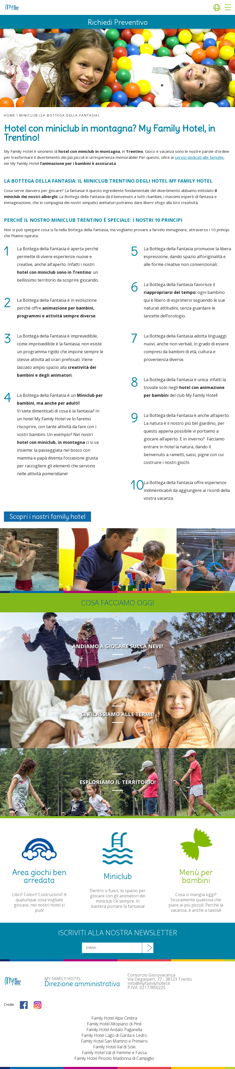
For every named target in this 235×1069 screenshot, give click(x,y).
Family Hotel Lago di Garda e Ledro (114, 1035)
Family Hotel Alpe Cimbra (114, 1018)
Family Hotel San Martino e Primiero (114, 1041)
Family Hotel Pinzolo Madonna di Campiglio (114, 1058)
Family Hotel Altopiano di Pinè (114, 1024)
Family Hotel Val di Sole (114, 1047)
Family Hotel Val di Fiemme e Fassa (114, 1052)
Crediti (9, 1004)
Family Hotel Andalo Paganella (114, 1029)
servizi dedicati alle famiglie (199, 157)
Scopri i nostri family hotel (47, 516)
